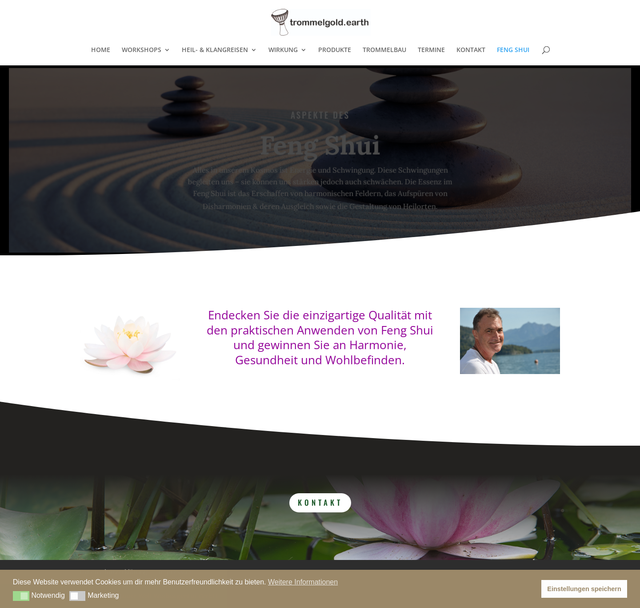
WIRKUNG (283, 50)
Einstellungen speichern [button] (584, 588)
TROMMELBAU (384, 50)
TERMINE (431, 50)
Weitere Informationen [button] (303, 582)
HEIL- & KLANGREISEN (215, 50)
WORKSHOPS (141, 50)
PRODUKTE (334, 50)
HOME (100, 50)
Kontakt (320, 502)
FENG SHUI (513, 50)
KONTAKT (470, 50)
